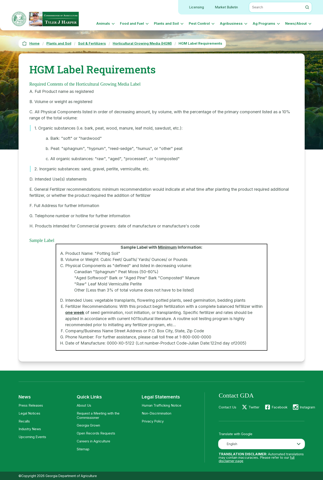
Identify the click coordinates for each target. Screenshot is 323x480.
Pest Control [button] (199, 23)
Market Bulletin (226, 7)
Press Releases (31, 405)
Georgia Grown (88, 425)
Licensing (196, 7)
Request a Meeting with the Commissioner (98, 415)
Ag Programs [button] (264, 23)
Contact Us (227, 407)
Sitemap (83, 449)
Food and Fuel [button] (132, 23)
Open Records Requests (96, 433)
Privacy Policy (153, 421)
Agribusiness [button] (231, 23)
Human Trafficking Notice (161, 405)
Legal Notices (29, 413)
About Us (84, 405)
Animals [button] (103, 23)
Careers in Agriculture (93, 441)
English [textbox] (232, 444)
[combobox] (261, 444)
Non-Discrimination (156, 413)
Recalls (24, 421)
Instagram (307, 407)
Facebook (279, 407)
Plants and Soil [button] (166, 23)
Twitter (254, 407)
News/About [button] (296, 23)
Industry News (30, 429)
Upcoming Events (32, 437)
